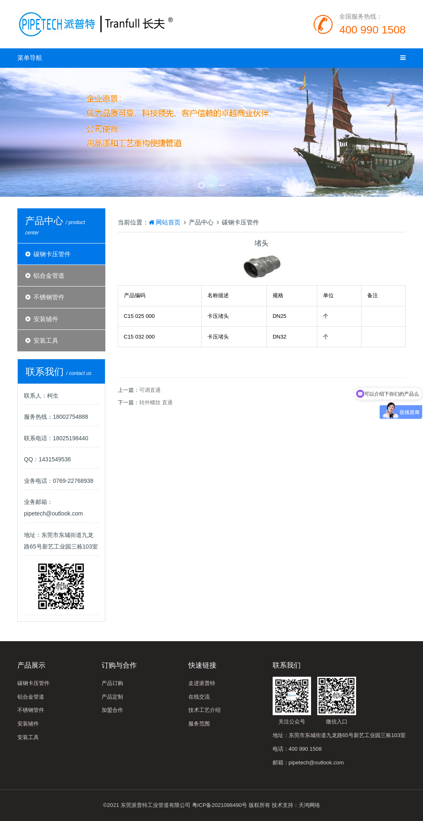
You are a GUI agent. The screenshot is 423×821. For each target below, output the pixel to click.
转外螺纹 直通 (156, 402)
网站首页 (165, 222)
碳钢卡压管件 (52, 254)
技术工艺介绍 (204, 710)
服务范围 (199, 724)
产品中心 (201, 222)
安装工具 (45, 340)
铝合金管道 (48, 275)
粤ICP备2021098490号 (219, 805)
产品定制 (112, 697)
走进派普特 (201, 683)
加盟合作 (112, 710)
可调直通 (150, 390)
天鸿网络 (309, 805)
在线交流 (199, 697)
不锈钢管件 (48, 297)
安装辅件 (45, 318)
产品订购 (112, 683)
